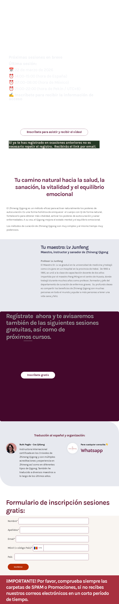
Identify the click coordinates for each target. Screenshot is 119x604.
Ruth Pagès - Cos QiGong (32, 444)
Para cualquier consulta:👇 (94, 444)
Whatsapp (92, 450)
